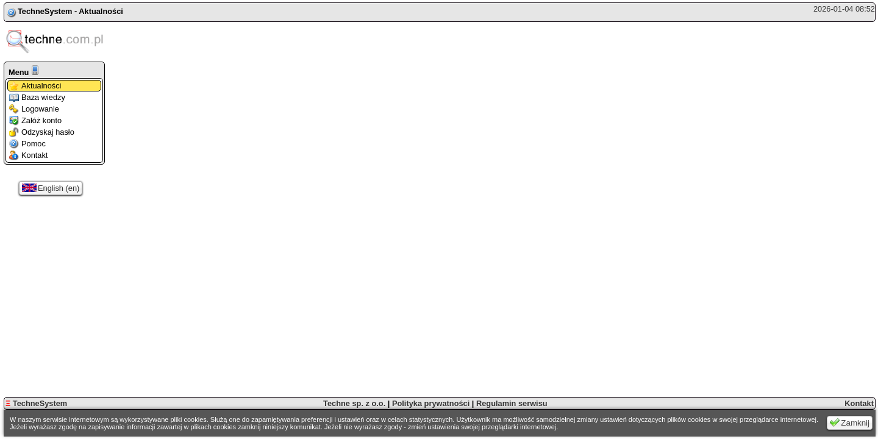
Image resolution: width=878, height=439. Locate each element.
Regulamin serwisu (512, 403)
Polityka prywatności (430, 403)
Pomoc (27, 143)
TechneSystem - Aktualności (70, 11)
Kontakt (28, 155)
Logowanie (34, 108)
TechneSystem (36, 403)
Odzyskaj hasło (41, 132)
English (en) (50, 188)
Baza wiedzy (37, 97)
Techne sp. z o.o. (354, 403)
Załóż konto (35, 120)
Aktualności (35, 85)
